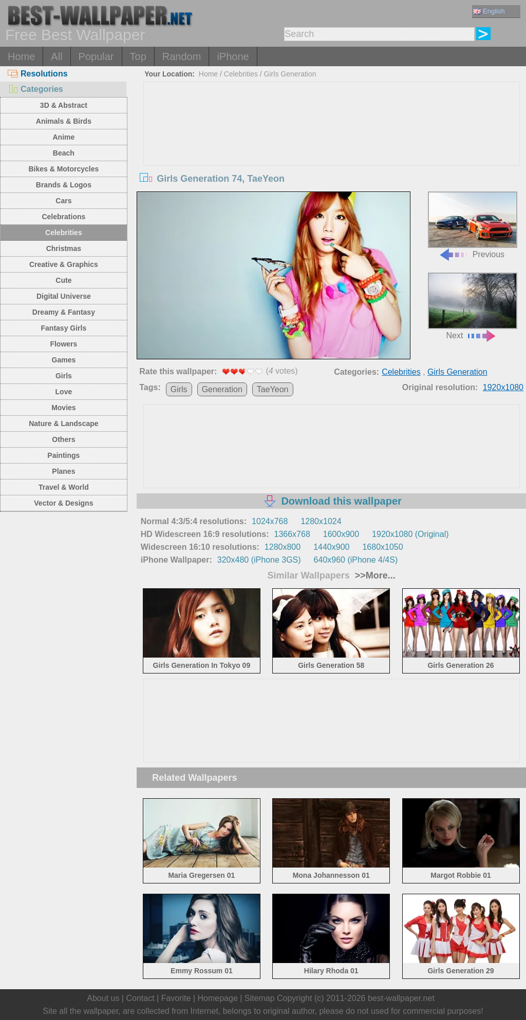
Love (63, 392)
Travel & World (64, 487)
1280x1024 (320, 521)
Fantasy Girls (64, 328)
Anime (63, 137)
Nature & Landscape (63, 423)
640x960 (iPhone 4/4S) (356, 559)
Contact (140, 998)
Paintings (63, 455)
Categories (35, 89)
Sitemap (260, 998)
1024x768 (270, 521)
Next (472, 306)
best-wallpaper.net (401, 998)
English (489, 11)
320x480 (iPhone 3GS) (259, 559)
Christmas (63, 248)
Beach (63, 153)
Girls (63, 376)
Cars (63, 201)
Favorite (176, 998)
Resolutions (38, 73)
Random (181, 56)
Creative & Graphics (63, 264)
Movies (63, 407)
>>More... (374, 575)
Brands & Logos (63, 185)
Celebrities (63, 232)
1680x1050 (382, 547)
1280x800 (282, 547)
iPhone (233, 56)
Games (64, 360)
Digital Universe (63, 296)
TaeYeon (273, 389)
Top (138, 56)
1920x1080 (503, 387)
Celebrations (63, 217)
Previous (472, 225)
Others (63, 439)
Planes (63, 471)
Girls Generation (290, 74)
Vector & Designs (63, 503)
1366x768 (292, 534)
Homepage (218, 998)
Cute (63, 280)
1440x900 (331, 547)
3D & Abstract (63, 105)
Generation (222, 389)
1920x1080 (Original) (410, 534)
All (56, 56)
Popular (96, 56)
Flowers (63, 344)
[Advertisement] (331, 159)
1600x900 (341, 534)
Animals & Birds (63, 121)
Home (21, 56)
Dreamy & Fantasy (63, 312)
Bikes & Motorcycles (63, 169)
